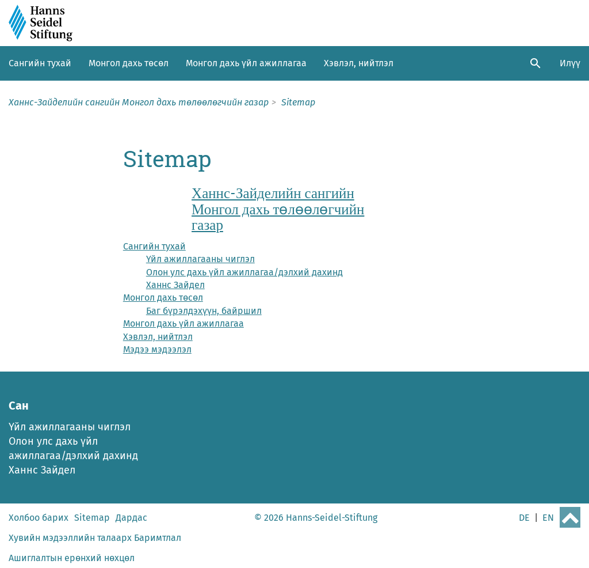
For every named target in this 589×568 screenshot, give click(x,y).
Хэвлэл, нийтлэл (358, 63)
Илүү (570, 63)
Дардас (131, 517)
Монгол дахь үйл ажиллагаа (246, 63)
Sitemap (92, 517)
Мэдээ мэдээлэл (157, 349)
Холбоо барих (38, 517)
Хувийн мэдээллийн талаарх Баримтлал (95, 537)
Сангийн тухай (40, 63)
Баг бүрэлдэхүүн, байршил (204, 310)
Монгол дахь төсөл (129, 63)
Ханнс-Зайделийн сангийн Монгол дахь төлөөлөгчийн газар (278, 208)
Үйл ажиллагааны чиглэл (200, 258)
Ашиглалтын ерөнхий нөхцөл (72, 557)
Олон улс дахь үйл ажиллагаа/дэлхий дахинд (244, 272)
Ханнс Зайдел (175, 284)
